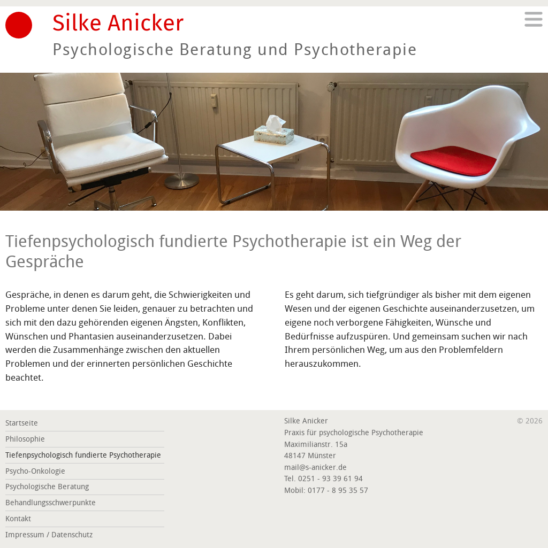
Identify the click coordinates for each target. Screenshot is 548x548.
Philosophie (25, 439)
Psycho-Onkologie (35, 471)
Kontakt (18, 518)
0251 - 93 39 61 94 (330, 478)
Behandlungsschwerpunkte (50, 502)
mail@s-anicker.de (315, 467)
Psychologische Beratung (47, 486)
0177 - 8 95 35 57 (338, 490)
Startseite (21, 423)
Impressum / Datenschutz (49, 534)
